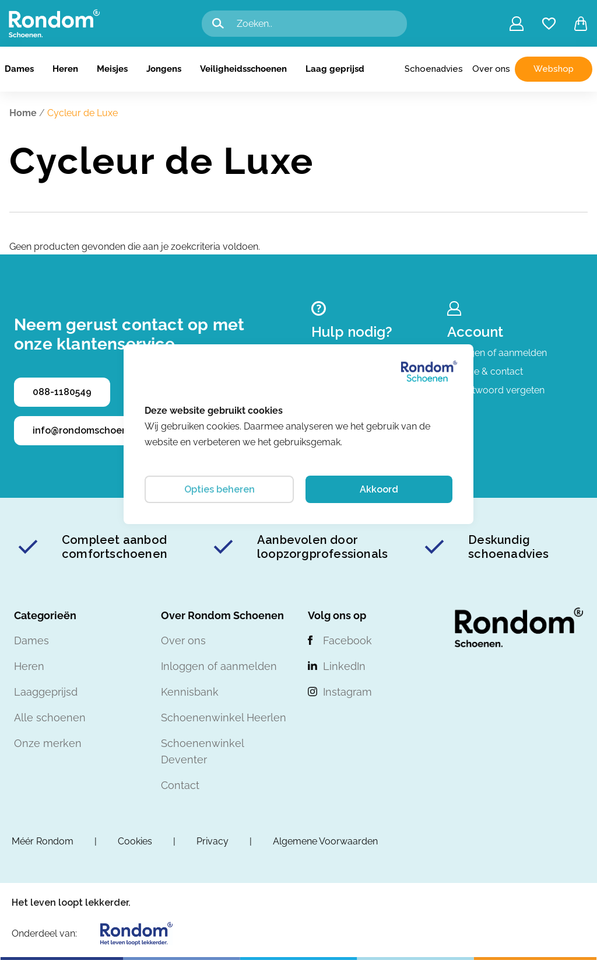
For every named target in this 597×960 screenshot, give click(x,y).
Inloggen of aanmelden (497, 352)
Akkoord (379, 489)
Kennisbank (190, 692)
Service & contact (485, 371)
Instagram (347, 692)
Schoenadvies (434, 69)
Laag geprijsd (334, 69)
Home (23, 112)
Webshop (553, 69)
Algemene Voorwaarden (325, 841)
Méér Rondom (42, 841)
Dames (19, 69)
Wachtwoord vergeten (496, 390)
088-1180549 (62, 391)
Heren (65, 69)
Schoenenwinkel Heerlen (223, 717)
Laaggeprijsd (46, 692)
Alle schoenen (50, 717)
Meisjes (112, 69)
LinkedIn (344, 666)
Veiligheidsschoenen (243, 69)
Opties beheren (219, 489)
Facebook (347, 640)
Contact (180, 785)
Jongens (163, 69)
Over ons (491, 69)
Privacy (212, 841)
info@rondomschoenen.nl (91, 430)
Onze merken (48, 743)
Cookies (135, 841)
